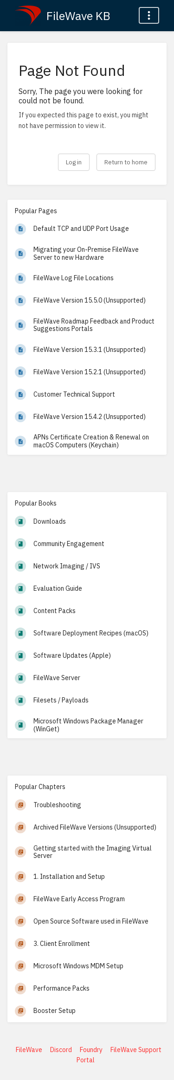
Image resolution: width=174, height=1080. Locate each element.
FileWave (29, 1050)
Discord (61, 1050)
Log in (74, 162)
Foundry (91, 1050)
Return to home (126, 162)
